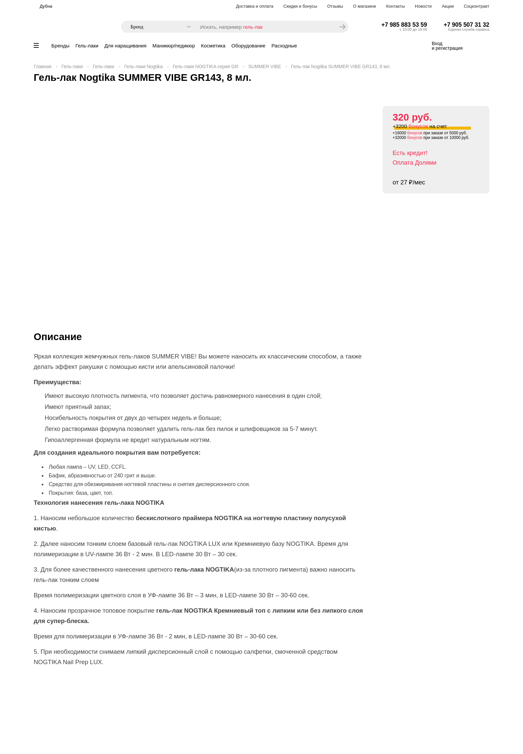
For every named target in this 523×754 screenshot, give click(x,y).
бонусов (418, 126)
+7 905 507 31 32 (466, 24)
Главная (42, 66)
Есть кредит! (410, 153)
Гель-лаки (86, 45)
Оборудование (248, 45)
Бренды (60, 45)
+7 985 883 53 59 (404, 24)
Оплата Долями (415, 162)
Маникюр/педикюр (173, 45)
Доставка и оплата (254, 6)
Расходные (284, 45)
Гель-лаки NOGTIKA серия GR (205, 66)
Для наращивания (125, 45)
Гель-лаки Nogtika (143, 66)
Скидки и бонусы (300, 6)
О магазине (364, 6)
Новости (423, 6)
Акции (448, 6)
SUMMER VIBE (264, 66)
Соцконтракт (476, 6)
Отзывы (335, 6)
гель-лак (253, 27)
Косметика (213, 45)
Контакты (395, 6)
